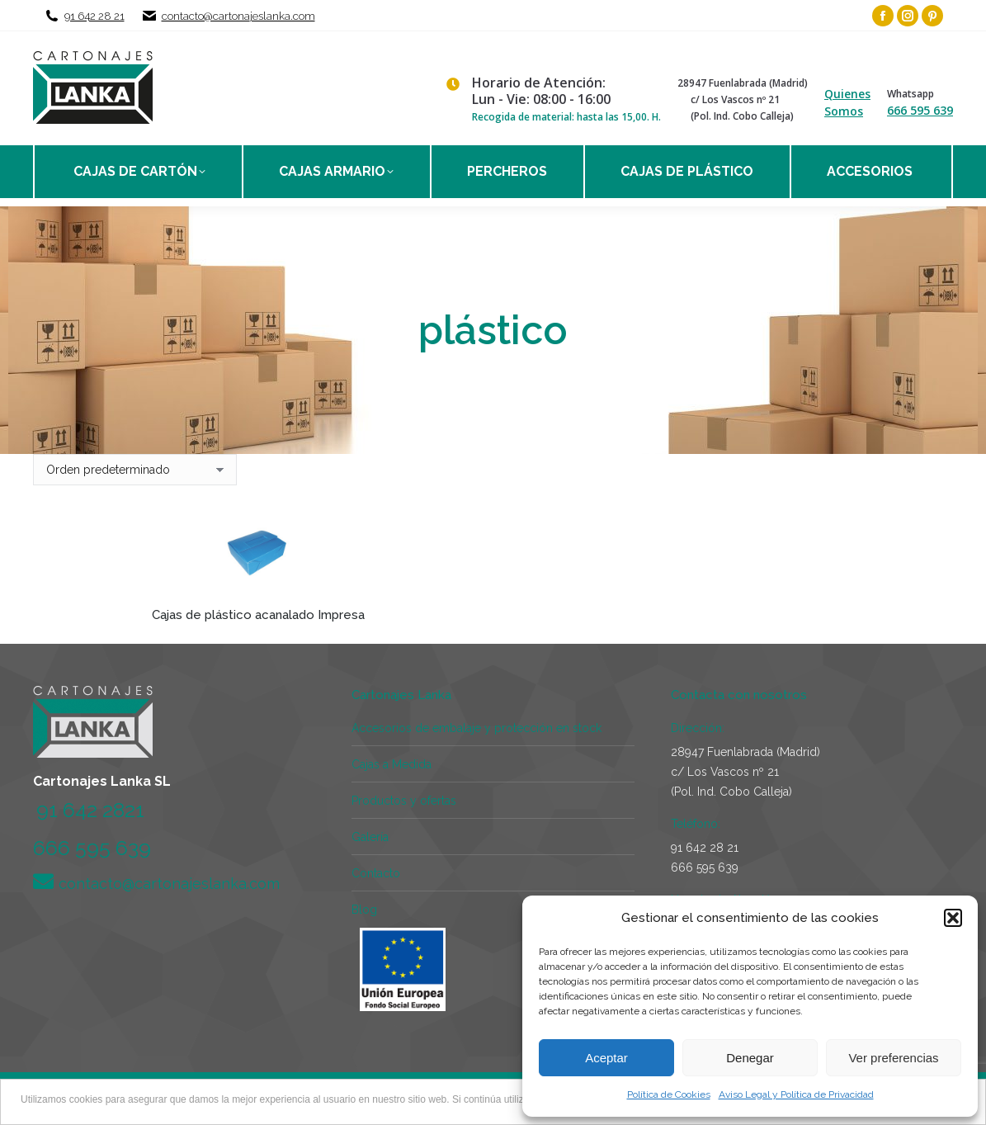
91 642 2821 (90, 809)
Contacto (375, 873)
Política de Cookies (668, 1094)
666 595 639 (920, 110)
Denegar (750, 1058)
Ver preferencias (893, 1058)
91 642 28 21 (94, 16)
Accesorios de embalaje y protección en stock (476, 728)
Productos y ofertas (403, 800)
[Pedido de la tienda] (135, 469)
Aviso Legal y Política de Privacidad (796, 1094)
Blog (364, 909)
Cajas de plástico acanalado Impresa (258, 614)
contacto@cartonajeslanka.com (238, 16)
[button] (953, 918)
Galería (370, 837)
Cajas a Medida (391, 764)
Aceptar (606, 1058)
